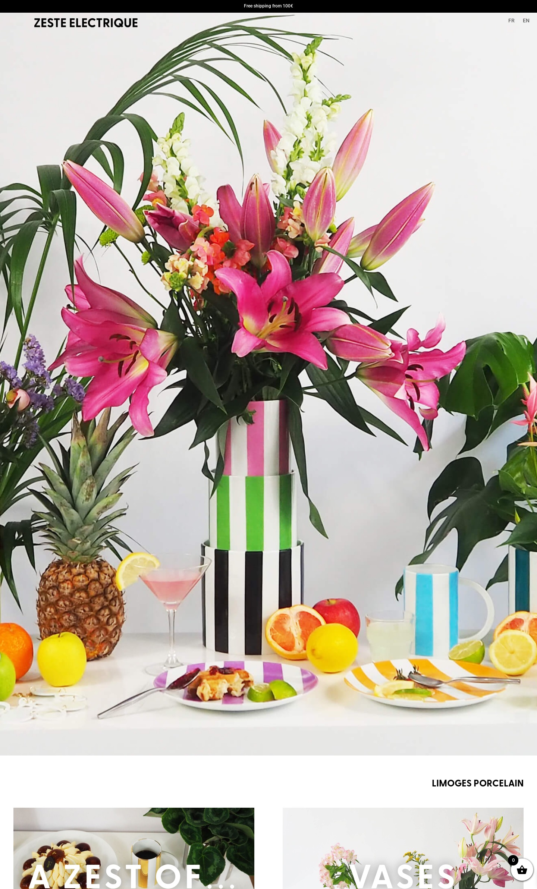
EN (526, 20)
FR (511, 20)
